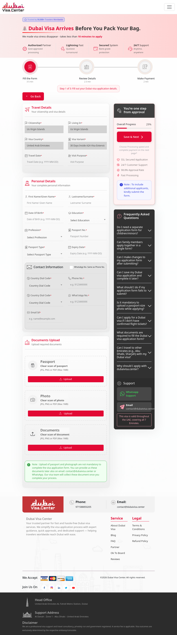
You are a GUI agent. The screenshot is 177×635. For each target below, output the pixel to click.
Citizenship (33, 123)
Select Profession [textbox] (37, 237)
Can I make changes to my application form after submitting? (131, 260)
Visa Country (34, 139)
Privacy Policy (140, 535)
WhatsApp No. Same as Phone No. (89, 267)
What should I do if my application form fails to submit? (132, 290)
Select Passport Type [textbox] (39, 254)
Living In (75, 123)
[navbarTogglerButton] (169, 7)
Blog (113, 535)
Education (76, 213)
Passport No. (77, 230)
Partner (115, 547)
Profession (33, 230)
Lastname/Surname (81, 196)
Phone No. (76, 278)
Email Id (34, 312)
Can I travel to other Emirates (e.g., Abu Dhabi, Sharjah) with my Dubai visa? (132, 352)
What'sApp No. (78, 295)
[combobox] (87, 220)
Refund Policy (140, 541)
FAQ (113, 541)
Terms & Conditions (138, 527)
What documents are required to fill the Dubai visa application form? (132, 336)
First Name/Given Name (40, 196)
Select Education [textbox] (80, 220)
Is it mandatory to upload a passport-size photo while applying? (131, 306)
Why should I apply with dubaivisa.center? (132, 367)
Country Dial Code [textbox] (39, 285)
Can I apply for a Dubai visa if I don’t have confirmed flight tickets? (132, 321)
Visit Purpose (77, 155)
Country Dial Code (39, 278)
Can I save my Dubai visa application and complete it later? (129, 275)
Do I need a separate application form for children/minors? (130, 230)
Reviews (115, 559)
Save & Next (133, 137)
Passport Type (35, 247)
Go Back (33, 96)
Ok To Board (118, 553)
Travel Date (33, 155)
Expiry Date (77, 247)
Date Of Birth (34, 213)
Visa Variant (77, 139)
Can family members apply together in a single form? (130, 245)
